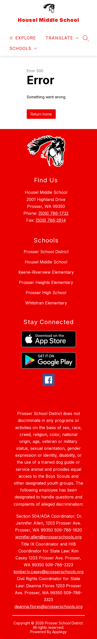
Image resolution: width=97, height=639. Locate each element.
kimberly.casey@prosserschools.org (48, 571)
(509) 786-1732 (53, 213)
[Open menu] (22, 38)
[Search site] (86, 38)
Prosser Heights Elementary (46, 282)
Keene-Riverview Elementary (46, 272)
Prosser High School (46, 292)
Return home (41, 114)
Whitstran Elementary (46, 302)
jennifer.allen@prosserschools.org (48, 536)
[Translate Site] (62, 38)
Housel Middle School (46, 261)
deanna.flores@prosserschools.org (48, 606)
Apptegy (59, 632)
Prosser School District (46, 251)
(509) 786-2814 (51, 220)
